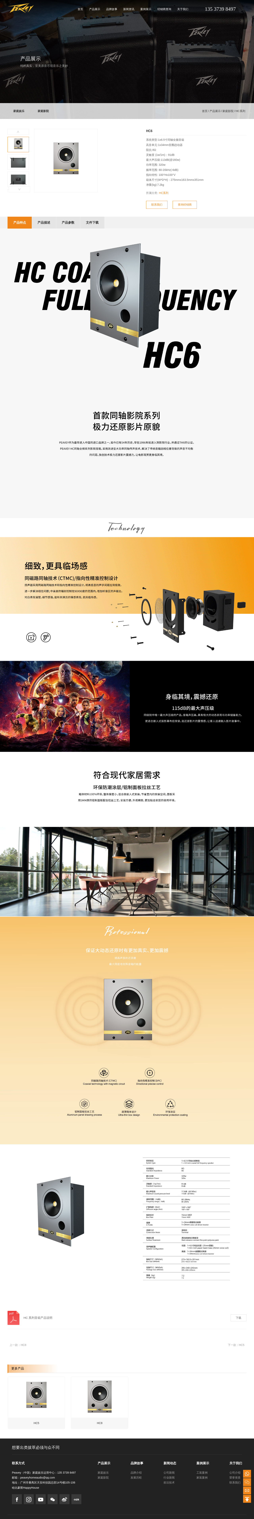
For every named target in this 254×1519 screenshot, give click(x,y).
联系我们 (235, 1481)
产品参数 (69, 222)
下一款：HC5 (236, 1345)
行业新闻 (169, 1476)
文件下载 (94, 222)
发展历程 (136, 1476)
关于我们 (182, 9)
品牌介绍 (136, 1471)
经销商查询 (164, 9)
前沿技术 (169, 1481)
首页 (80, 9)
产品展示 (94, 9)
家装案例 (202, 1476)
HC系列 (240, 111)
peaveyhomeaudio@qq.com (37, 1476)
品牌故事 (111, 9)
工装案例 (202, 1471)
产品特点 (19, 222)
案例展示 (145, 9)
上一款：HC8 (18, 1345)
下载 (238, 1318)
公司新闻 (169, 1471)
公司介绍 (235, 1471)
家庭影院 (44, 111)
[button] (19, 189)
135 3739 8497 (220, 9)
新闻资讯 (128, 9)
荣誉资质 (235, 1476)
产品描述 (44, 222)
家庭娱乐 (19, 111)
